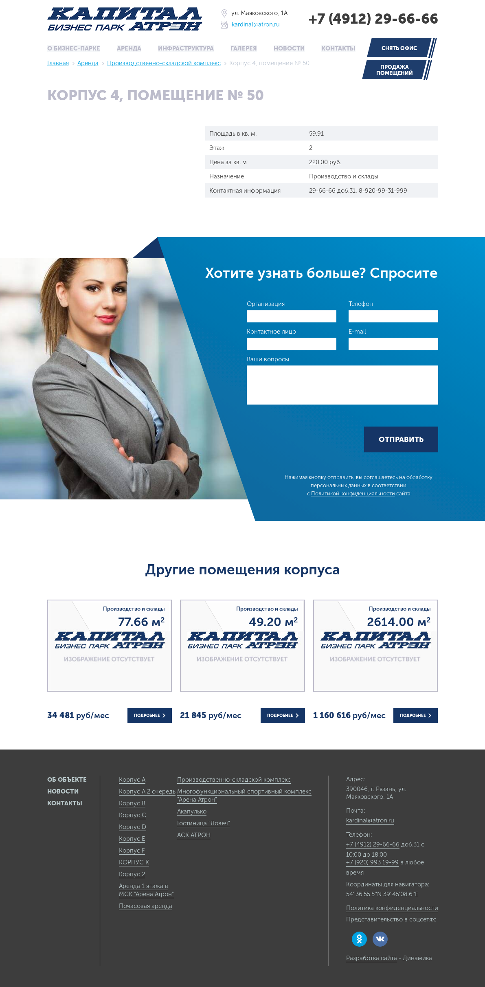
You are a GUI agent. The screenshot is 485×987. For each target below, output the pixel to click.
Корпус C (132, 814)
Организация (266, 303)
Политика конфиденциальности (392, 907)
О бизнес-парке (74, 48)
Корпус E (132, 838)
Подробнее (149, 715)
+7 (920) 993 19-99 (372, 862)
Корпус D (132, 826)
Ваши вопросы (268, 359)
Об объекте (67, 779)
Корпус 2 (132, 873)
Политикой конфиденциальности (353, 493)
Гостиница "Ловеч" (203, 823)
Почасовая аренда (145, 905)
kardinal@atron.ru (254, 24)
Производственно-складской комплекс (164, 62)
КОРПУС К (134, 862)
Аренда (129, 48)
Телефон (361, 303)
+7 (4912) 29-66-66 (371, 18)
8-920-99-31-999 (383, 190)
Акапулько (191, 811)
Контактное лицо (271, 331)
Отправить (401, 439)
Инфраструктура (186, 48)
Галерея (243, 48)
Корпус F (132, 850)
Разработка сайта (371, 957)
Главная (58, 62)
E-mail (357, 331)
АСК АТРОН (194, 834)
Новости (289, 48)
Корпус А (132, 779)
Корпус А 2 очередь (147, 791)
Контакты (338, 48)
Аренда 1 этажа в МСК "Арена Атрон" (146, 889)
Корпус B (132, 803)
